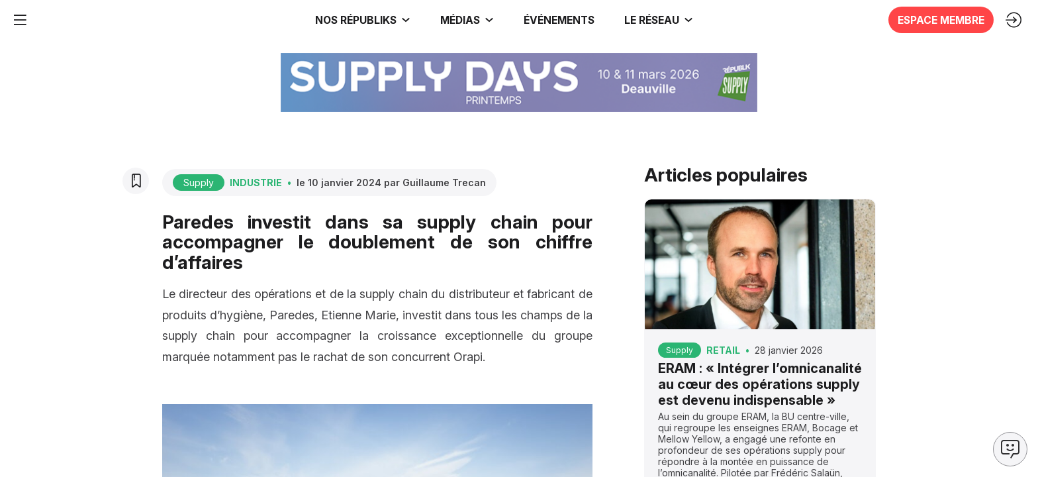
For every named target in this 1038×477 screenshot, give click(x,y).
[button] (555, 20)
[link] (95, 20)
